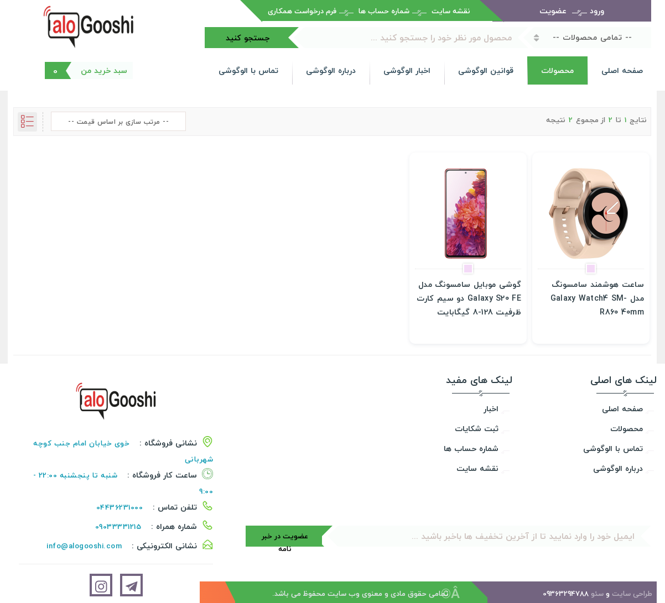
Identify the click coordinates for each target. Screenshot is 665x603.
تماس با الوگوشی (248, 70)
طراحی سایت (632, 593)
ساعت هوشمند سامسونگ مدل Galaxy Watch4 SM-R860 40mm (597, 298)
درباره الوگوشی (331, 70)
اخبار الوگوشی (406, 70)
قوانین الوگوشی (485, 70)
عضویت (553, 11)
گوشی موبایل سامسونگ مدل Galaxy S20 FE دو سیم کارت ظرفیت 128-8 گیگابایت (468, 298)
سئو (597, 593)
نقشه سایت (451, 10)
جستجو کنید (247, 38)
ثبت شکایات (476, 429)
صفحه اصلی (622, 70)
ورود (597, 11)
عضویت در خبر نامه (285, 538)
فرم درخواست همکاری (302, 10)
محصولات (557, 70)
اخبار (491, 409)
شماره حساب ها (384, 10)
